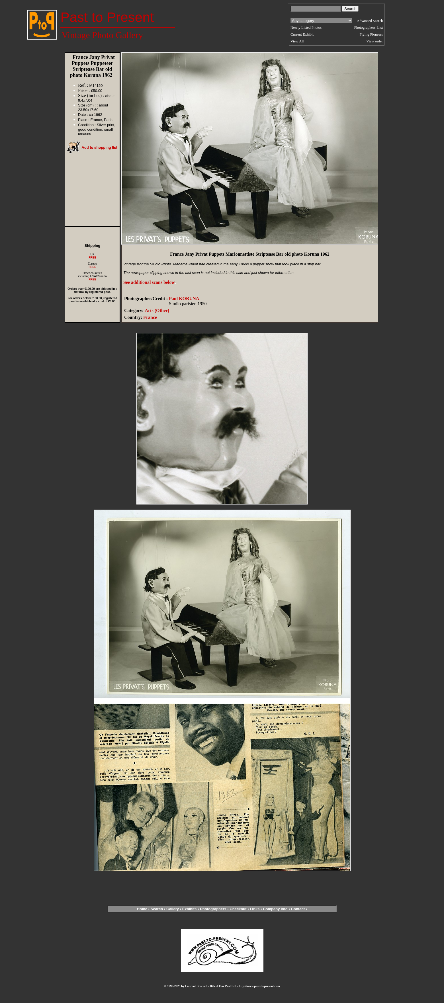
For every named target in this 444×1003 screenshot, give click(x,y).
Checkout (238, 909)
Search (157, 909)
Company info (276, 909)
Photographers (213, 909)
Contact (298, 909)
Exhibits (189, 909)
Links (254, 909)
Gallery (172, 909)
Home (142, 909)
